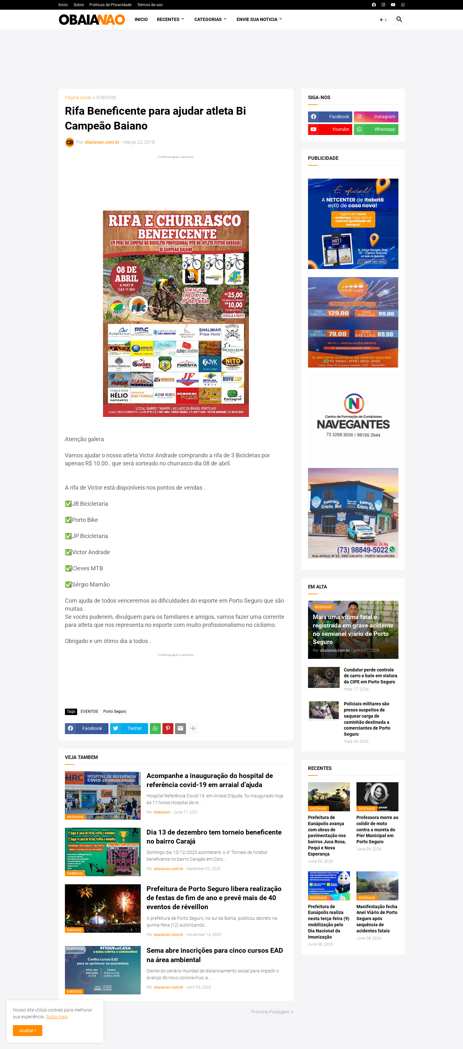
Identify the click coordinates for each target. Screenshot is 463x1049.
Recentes (168, 19)
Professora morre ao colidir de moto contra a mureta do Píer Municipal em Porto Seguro (377, 830)
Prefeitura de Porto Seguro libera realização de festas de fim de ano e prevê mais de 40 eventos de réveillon (214, 898)
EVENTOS (106, 97)
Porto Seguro (114, 711)
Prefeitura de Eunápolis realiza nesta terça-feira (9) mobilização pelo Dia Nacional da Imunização (328, 922)
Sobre (79, 5)
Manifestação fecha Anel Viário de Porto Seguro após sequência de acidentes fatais (376, 919)
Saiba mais (57, 1016)
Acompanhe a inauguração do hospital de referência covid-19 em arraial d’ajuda (210, 780)
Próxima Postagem (270, 1011)
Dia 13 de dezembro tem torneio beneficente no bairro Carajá (214, 836)
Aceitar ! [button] (27, 1030)
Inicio (63, 5)
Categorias (208, 19)
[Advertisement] (231, 59)
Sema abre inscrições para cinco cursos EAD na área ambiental (215, 955)
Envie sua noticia (257, 19)
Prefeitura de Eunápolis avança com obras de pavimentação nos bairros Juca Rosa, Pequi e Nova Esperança (327, 836)
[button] (383, 19)
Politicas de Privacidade (110, 5)
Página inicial (78, 97)
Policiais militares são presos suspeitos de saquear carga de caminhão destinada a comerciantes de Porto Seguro (367, 719)
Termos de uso (150, 5)
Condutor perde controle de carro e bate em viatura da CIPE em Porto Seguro (370, 676)
